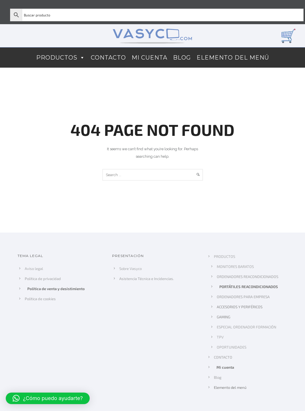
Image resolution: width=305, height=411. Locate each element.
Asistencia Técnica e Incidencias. (146, 278)
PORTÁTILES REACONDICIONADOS (249, 286)
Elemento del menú (233, 57)
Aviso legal (34, 268)
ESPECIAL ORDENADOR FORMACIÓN (246, 327)
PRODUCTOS (60, 57)
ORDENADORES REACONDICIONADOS (247, 276)
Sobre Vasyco (130, 268)
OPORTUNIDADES (231, 347)
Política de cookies (40, 298)
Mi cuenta (149, 57)
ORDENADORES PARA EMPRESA (243, 296)
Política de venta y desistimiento (56, 288)
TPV (220, 337)
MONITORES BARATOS (235, 266)
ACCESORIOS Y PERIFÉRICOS (239, 307)
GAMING (223, 317)
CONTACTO (108, 57)
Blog (182, 57)
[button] (48, 398)
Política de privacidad (43, 278)
